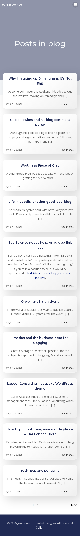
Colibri (40, 527)
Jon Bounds (15, 103)
